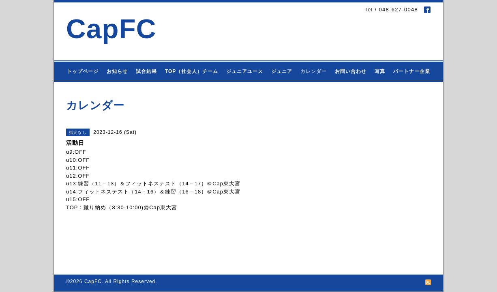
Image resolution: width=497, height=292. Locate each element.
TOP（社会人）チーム (191, 71)
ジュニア (281, 71)
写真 (380, 71)
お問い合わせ (350, 71)
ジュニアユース (244, 71)
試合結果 (146, 71)
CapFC (111, 28)
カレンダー (313, 71)
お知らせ (117, 71)
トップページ (83, 71)
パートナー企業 (411, 71)
